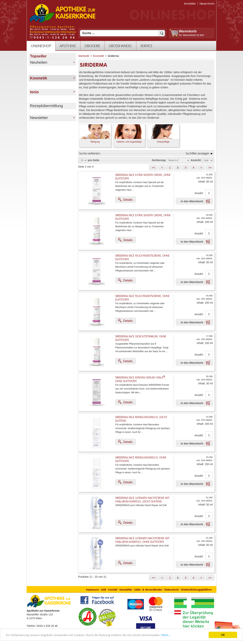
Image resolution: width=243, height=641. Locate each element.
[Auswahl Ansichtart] (207, 160)
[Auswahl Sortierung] (178, 160)
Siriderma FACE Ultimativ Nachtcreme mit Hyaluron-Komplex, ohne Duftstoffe (142, 540)
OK (223, 635)
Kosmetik (98, 55)
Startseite (83, 55)
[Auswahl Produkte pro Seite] (83, 160)
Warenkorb (187, 31)
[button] (153, 167)
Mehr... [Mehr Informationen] (166, 635)
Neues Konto (207, 3)
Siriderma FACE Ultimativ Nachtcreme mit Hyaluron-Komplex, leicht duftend (142, 499)
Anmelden (190, 3)
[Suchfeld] (122, 33)
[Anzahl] (209, 193)
